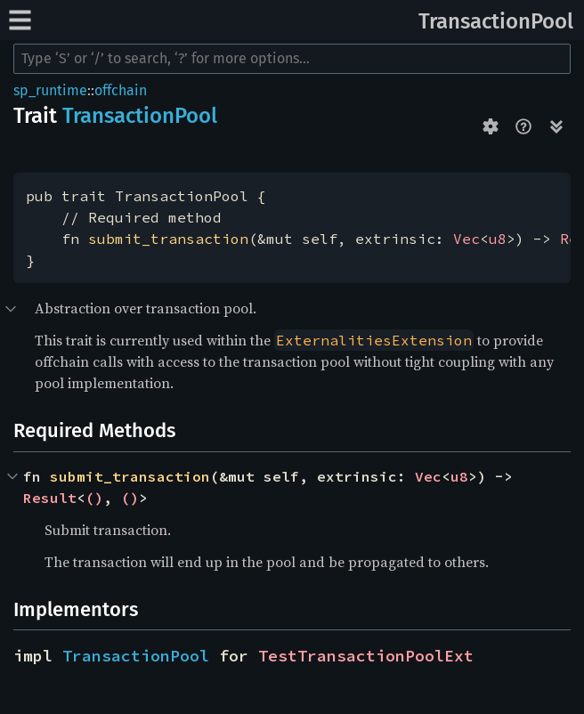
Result (50, 498)
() (94, 498)
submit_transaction (168, 238)
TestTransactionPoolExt (366, 655)
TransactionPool (495, 21)
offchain (120, 90)
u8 (498, 238)
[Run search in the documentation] (292, 59)
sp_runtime (50, 90)
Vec (466, 238)
